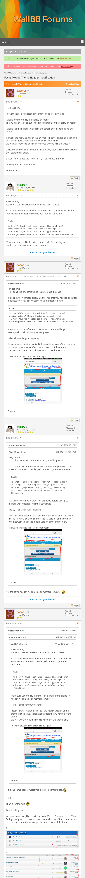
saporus (21, 90)
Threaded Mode (72, 84)
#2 (78, 196)
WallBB (42, 42)
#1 (78, 102)
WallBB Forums (10, 73)
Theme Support (40, 73)
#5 (78, 623)
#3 (78, 276)
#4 (78, 438)
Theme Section (25, 73)
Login (9, 51)
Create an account (23, 51)
